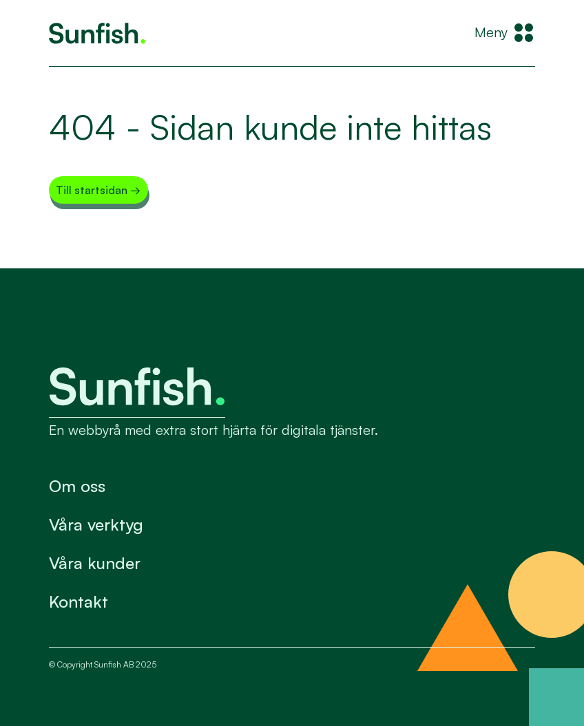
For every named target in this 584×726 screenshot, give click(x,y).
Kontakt (78, 601)
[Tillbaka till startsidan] (97, 33)
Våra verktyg (96, 524)
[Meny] (504, 33)
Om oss (77, 486)
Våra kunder (94, 563)
